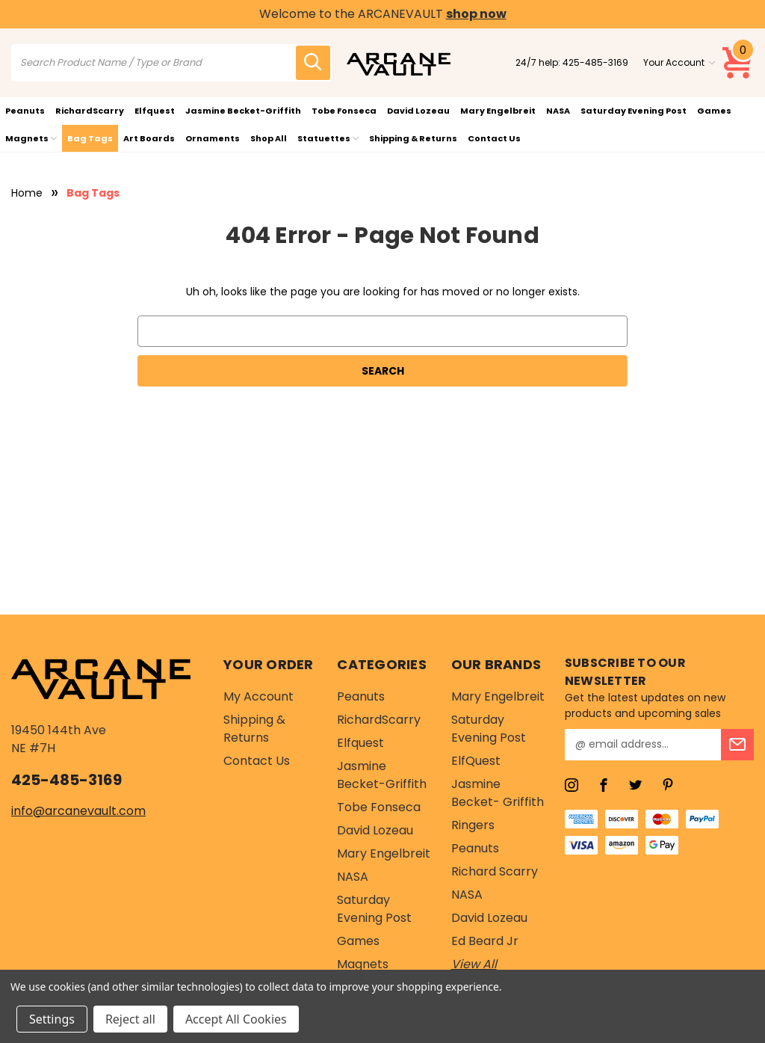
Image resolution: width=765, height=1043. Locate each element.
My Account (258, 696)
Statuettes (328, 138)
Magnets (31, 138)
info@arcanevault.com (78, 810)
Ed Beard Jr (484, 941)
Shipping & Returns (413, 138)
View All (474, 964)
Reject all (130, 1019)
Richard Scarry (494, 871)
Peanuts (25, 111)
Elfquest (154, 111)
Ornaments (212, 138)
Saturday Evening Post (633, 111)
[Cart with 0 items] (738, 63)
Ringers (473, 825)
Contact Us (494, 138)
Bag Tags (90, 138)
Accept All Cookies (236, 1019)
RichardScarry (89, 111)
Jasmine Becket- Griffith (497, 792)
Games (714, 111)
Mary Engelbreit (498, 111)
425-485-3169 (595, 62)
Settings (52, 1019)
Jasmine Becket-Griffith (243, 111)
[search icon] (313, 63)
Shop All (268, 138)
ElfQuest (476, 760)
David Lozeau (418, 111)
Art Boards (149, 138)
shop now (476, 13)
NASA (558, 111)
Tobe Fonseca (344, 111)
